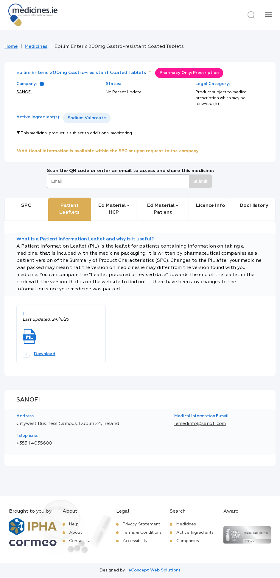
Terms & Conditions (142, 532)
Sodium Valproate (87, 118)
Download (39, 354)
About (75, 532)
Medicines (36, 46)
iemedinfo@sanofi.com (200, 423)
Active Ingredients (195, 532)
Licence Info (210, 205)
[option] (87, 118)
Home (11, 46)
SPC (26, 205)
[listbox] (87, 118)
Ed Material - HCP (114, 209)
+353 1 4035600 (34, 443)
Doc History (254, 205)
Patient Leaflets (69, 209)
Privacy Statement (141, 524)
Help (74, 524)
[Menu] (268, 15)
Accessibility (135, 541)
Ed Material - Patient (162, 209)
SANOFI (24, 92)
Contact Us (80, 541)
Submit (200, 181)
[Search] (251, 15)
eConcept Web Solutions (154, 570)
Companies (187, 541)
